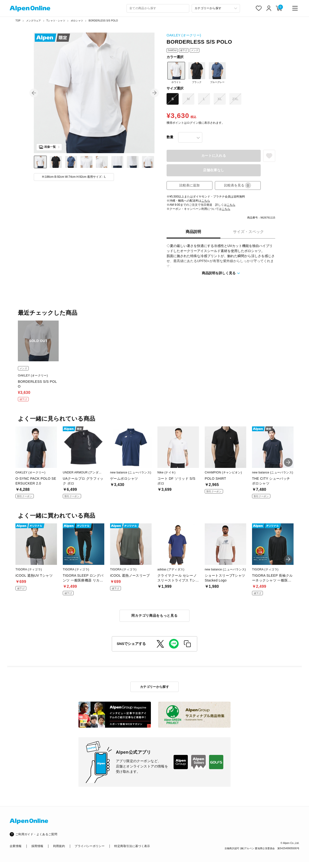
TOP (18, 20)
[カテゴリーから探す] (216, 8)
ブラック (197, 72)
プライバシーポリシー (90, 846)
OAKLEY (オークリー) (184, 35)
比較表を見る (237, 185)
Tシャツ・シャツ (55, 20)
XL (220, 99)
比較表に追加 (189, 185)
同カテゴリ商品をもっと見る (154, 615)
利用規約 (59, 846)
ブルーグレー (217, 72)
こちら (205, 200)
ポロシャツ (77, 20)
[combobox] (157, 8)
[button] (33, 93)
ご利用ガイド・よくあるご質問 (36, 834)
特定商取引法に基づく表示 (132, 846)
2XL (235, 99)
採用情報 (37, 846)
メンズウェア (33, 20)
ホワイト (176, 72)
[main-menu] (295, 8)
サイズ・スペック (248, 232)
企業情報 (15, 846)
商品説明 (193, 232)
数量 (170, 137)
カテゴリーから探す (154, 687)
